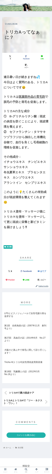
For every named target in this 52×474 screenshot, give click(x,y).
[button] (26, 66)
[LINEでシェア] (42, 57)
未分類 (8, 247)
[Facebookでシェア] (26, 57)
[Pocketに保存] (10, 280)
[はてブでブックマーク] (42, 271)
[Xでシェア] (10, 57)
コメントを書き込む (26, 435)
